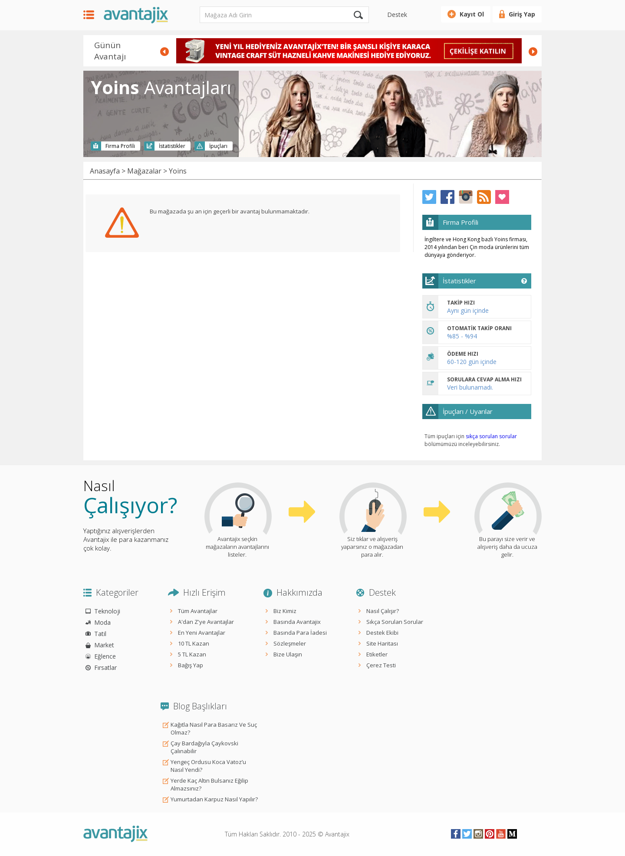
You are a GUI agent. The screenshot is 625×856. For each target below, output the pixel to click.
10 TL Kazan (193, 643)
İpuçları (218, 146)
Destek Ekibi (382, 632)
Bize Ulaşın (287, 654)
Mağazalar (144, 171)
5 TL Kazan (192, 654)
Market (104, 645)
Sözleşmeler (289, 643)
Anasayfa (105, 171)
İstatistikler (172, 146)
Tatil (100, 634)
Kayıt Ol (472, 14)
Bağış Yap (190, 665)
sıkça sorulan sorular (491, 436)
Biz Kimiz (284, 611)
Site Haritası (382, 643)
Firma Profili (120, 146)
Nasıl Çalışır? (382, 611)
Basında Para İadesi (300, 632)
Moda (102, 622)
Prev (164, 51)
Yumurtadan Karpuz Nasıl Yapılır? (214, 799)
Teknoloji (107, 611)
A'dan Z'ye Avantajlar (206, 622)
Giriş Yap (522, 14)
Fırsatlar (105, 667)
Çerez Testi (381, 665)
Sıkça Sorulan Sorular (394, 622)
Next (533, 51)
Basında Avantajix (297, 622)
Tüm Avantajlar (197, 611)
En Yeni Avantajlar (201, 632)
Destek (397, 14)
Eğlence (105, 656)
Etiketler (377, 654)
